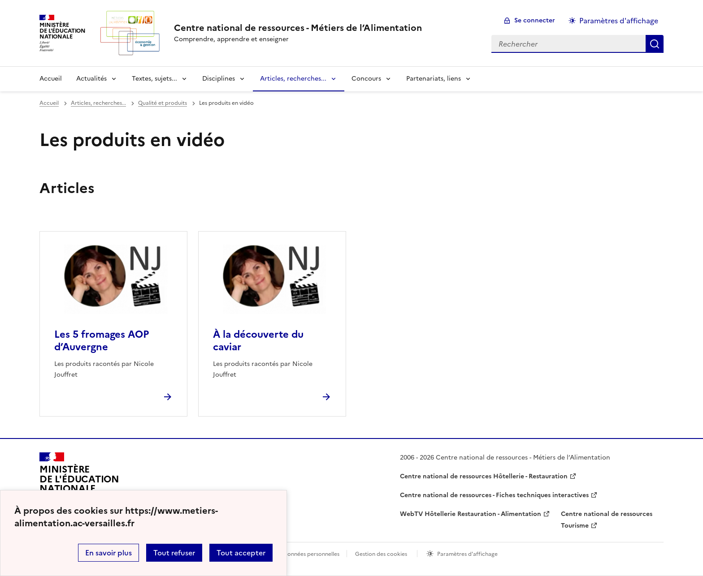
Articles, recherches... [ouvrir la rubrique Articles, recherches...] (98, 103)
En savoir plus (108, 552)
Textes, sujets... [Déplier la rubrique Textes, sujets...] (154, 78)
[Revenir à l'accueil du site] (79, 482)
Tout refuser (174, 552)
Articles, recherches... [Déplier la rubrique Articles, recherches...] (293, 78)
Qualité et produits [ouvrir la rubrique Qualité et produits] (162, 103)
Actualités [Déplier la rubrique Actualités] (91, 78)
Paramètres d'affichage (467, 554)
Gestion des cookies (381, 554)
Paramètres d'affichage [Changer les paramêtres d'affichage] (618, 20)
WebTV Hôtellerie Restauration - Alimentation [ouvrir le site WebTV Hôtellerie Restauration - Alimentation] (470, 514)
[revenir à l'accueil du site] (298, 27)
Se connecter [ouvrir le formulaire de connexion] (534, 20)
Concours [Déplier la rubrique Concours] (366, 78)
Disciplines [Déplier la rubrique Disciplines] (218, 78)
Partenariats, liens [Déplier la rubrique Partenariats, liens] (433, 78)
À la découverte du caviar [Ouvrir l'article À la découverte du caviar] (258, 340)
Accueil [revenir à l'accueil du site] (50, 78)
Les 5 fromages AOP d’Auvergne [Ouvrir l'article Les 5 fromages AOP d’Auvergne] (101, 340)
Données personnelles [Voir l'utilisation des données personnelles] (311, 554)
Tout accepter (241, 552)
